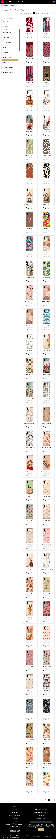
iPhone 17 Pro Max (14, 810)
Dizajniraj (21, 1)
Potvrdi (41, 829)
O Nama (15, 821)
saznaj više (48, 836)
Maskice (13, 5)
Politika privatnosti (15, 826)
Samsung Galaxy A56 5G (41, 809)
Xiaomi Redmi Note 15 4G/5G (41, 810)
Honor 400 (41, 815)
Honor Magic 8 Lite (41, 814)
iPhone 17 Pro (14, 809)
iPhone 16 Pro (14, 812)
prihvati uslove (36, 836)
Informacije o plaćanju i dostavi (14, 824)
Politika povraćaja (15, 827)
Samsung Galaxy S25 (14, 815)
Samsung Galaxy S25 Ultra (15, 814)
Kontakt (15, 823)
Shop (28, 1)
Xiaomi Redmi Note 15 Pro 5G (41, 812)
